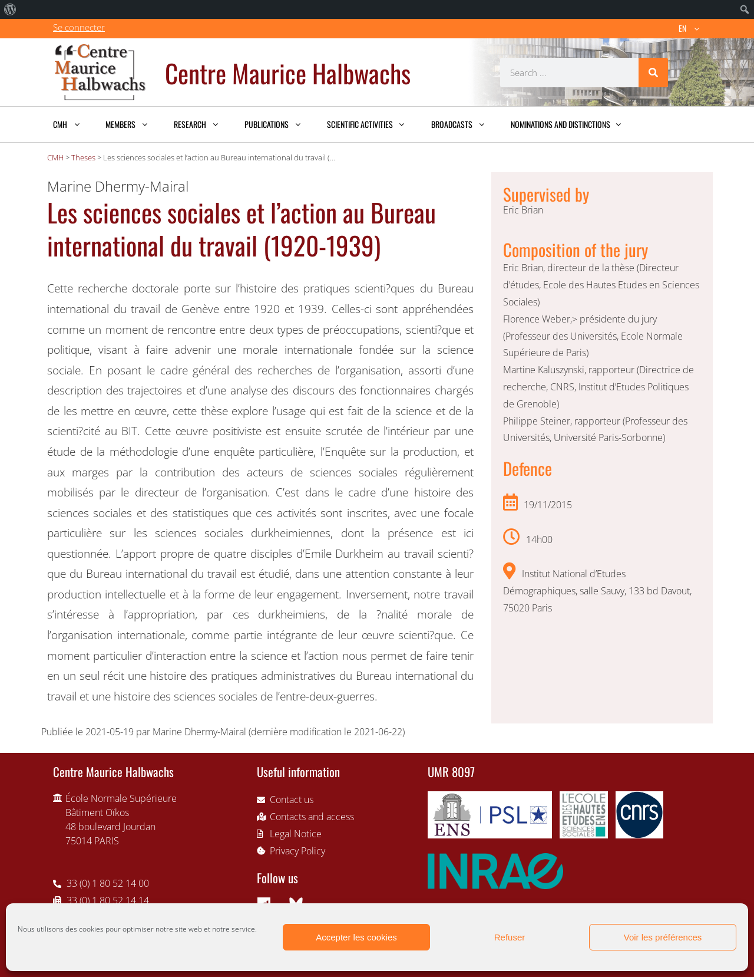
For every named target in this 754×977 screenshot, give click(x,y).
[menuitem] (10, 9)
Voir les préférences (663, 937)
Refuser (509, 937)
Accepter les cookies (356, 937)
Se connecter (79, 27)
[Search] (653, 72)
